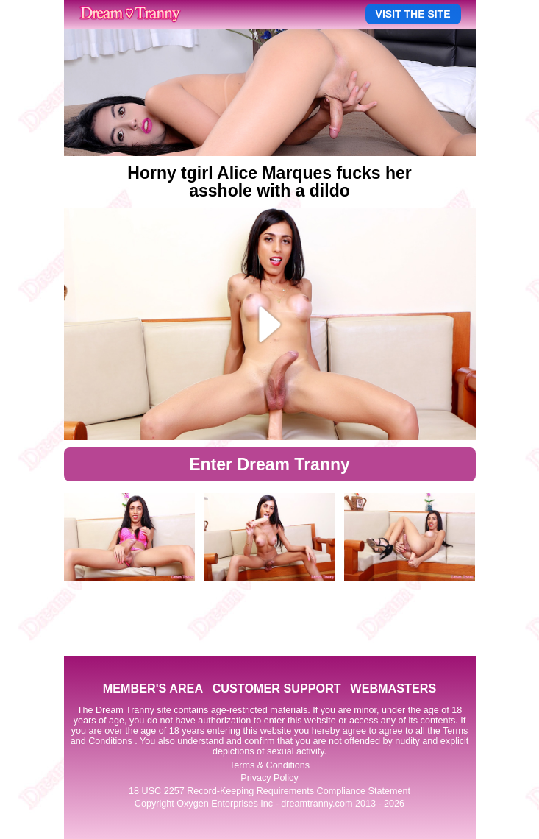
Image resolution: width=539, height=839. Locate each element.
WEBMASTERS (393, 688)
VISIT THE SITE (413, 14)
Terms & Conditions (269, 765)
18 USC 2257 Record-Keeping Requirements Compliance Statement (269, 791)
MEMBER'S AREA (153, 688)
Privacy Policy (269, 778)
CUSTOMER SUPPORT (277, 688)
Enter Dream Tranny (269, 464)
